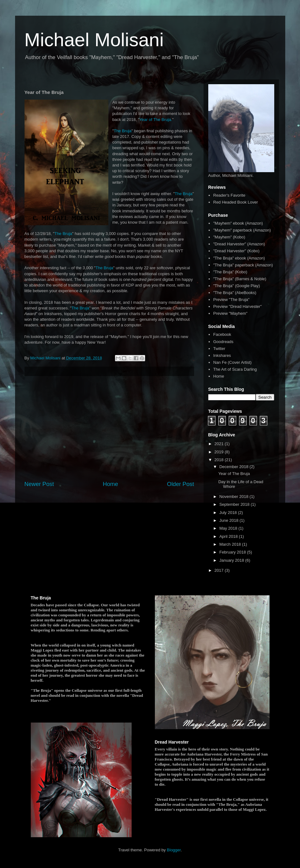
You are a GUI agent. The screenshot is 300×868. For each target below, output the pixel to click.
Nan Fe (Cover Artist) (232, 362)
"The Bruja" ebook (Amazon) (239, 258)
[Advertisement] (109, 428)
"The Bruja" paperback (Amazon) (243, 265)
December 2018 (234, 466)
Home (110, 484)
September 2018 (235, 504)
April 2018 (229, 536)
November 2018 (234, 496)
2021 (220, 443)
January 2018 (232, 560)
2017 (220, 570)
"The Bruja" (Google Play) (236, 285)
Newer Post (39, 484)
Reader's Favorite (229, 195)
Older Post (180, 484)
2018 (220, 459)
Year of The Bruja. (155, 119)
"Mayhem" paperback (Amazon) (242, 230)
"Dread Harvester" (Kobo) (236, 250)
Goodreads (223, 341)
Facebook (222, 334)
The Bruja (122, 130)
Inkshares (222, 355)
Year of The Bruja (234, 473)
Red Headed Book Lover (235, 202)
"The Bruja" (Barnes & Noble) (239, 278)
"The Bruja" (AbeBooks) (234, 292)
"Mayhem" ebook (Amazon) (238, 223)
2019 (220, 452)
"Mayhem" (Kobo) (229, 237)
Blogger (174, 850)
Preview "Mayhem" (230, 313)
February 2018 (233, 552)
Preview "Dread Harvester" (237, 306)
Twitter (219, 348)
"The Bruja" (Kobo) (230, 272)
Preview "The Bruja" (231, 299)
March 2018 (230, 544)
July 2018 (228, 512)
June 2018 (229, 520)
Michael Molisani (94, 39)
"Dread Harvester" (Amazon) (239, 244)
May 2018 (228, 528)
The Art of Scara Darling (235, 369)
